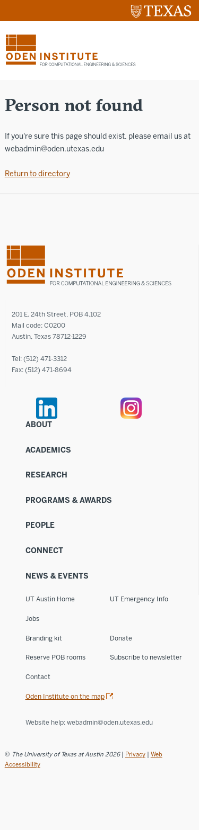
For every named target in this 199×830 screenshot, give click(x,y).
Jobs (32, 618)
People (40, 525)
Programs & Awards (68, 500)
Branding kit (43, 638)
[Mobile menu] (184, 50)
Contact (37, 677)
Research (46, 475)
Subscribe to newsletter (146, 657)
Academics (48, 450)
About (38, 424)
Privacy (135, 754)
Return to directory (37, 173)
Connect (44, 550)
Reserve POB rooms (55, 657)
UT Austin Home (50, 599)
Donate (121, 638)
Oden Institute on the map (65, 696)
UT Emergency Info (139, 599)
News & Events (57, 576)
